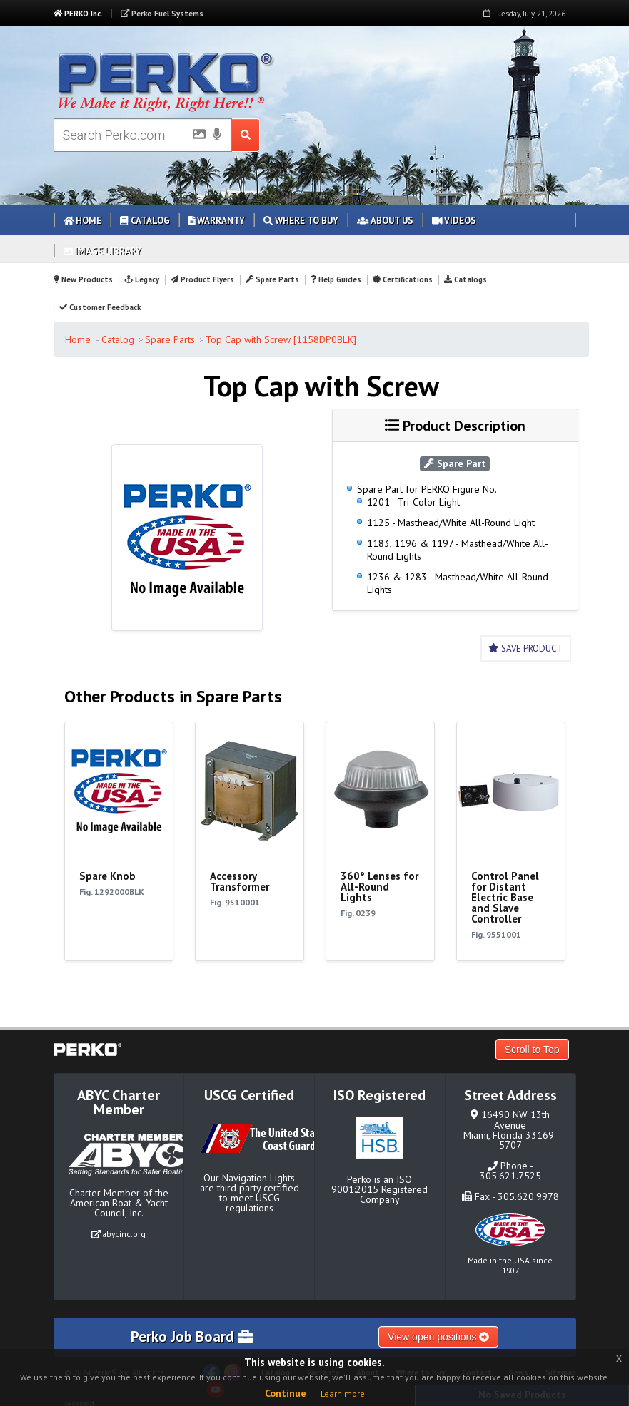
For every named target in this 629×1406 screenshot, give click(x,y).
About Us (385, 221)
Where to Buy (300, 221)
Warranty (217, 221)
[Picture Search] (194, 137)
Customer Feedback (100, 307)
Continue (285, 1393)
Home (83, 221)
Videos (454, 221)
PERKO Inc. (78, 14)
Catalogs (465, 279)
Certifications (403, 279)
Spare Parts (272, 279)
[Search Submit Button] (246, 135)
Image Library (102, 251)
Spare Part (455, 463)
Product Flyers (202, 279)
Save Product (525, 648)
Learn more (343, 1393)
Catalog (144, 221)
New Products (83, 279)
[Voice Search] (217, 135)
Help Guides (336, 279)
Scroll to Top (532, 1049)
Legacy (141, 279)
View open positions (438, 1337)
